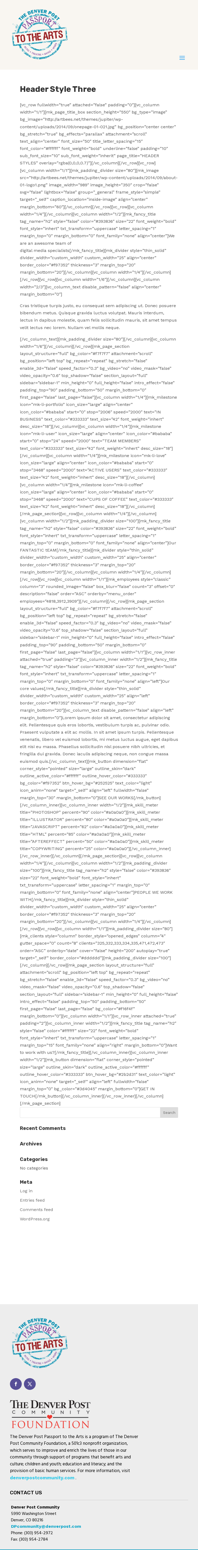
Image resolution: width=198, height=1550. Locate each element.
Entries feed (32, 1200)
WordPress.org (35, 1218)
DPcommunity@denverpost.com (46, 1526)
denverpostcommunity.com (42, 1477)
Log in (26, 1190)
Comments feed (36, 1209)
